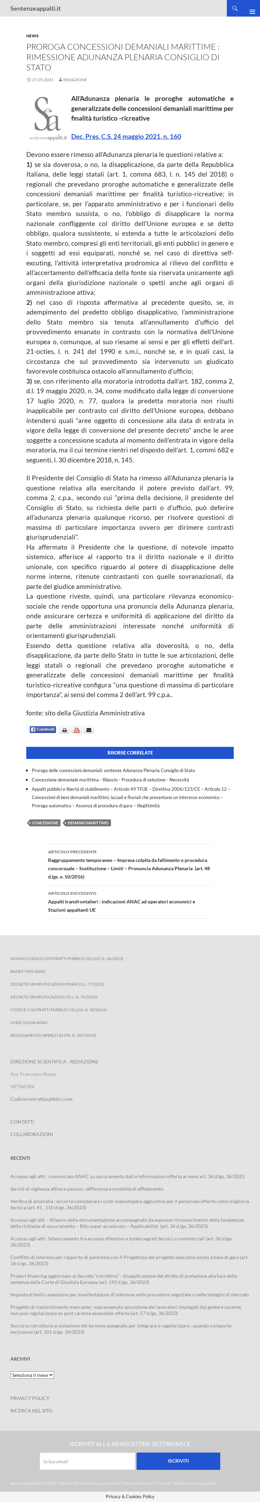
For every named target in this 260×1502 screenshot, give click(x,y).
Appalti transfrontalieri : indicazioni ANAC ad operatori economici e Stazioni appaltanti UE (130, 901)
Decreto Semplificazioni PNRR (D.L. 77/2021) (57, 984)
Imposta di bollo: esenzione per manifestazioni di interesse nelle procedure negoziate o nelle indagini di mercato (129, 1294)
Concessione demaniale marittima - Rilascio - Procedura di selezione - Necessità (110, 779)
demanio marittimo (88, 822)
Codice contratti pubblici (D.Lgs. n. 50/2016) (58, 1009)
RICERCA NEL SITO (31, 1411)
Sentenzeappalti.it (35, 8)
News (32, 35)
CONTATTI (22, 1122)
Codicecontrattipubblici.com (41, 1099)
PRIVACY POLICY (29, 1398)
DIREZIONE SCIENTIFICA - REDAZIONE (54, 1061)
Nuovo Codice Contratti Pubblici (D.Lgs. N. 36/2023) (66, 958)
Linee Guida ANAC (29, 1022)
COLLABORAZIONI (31, 1134)
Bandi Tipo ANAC (28, 971)
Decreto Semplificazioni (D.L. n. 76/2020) (54, 996)
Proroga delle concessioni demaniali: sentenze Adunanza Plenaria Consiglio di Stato (113, 770)
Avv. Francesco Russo (132, 1483)
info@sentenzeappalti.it (195, 1483)
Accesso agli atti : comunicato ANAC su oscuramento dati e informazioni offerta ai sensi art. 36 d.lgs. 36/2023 (127, 1176)
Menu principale (249, 8)
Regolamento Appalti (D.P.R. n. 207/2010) (53, 1035)
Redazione (75, 79)
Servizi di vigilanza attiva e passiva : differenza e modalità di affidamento (87, 1189)
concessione (45, 822)
